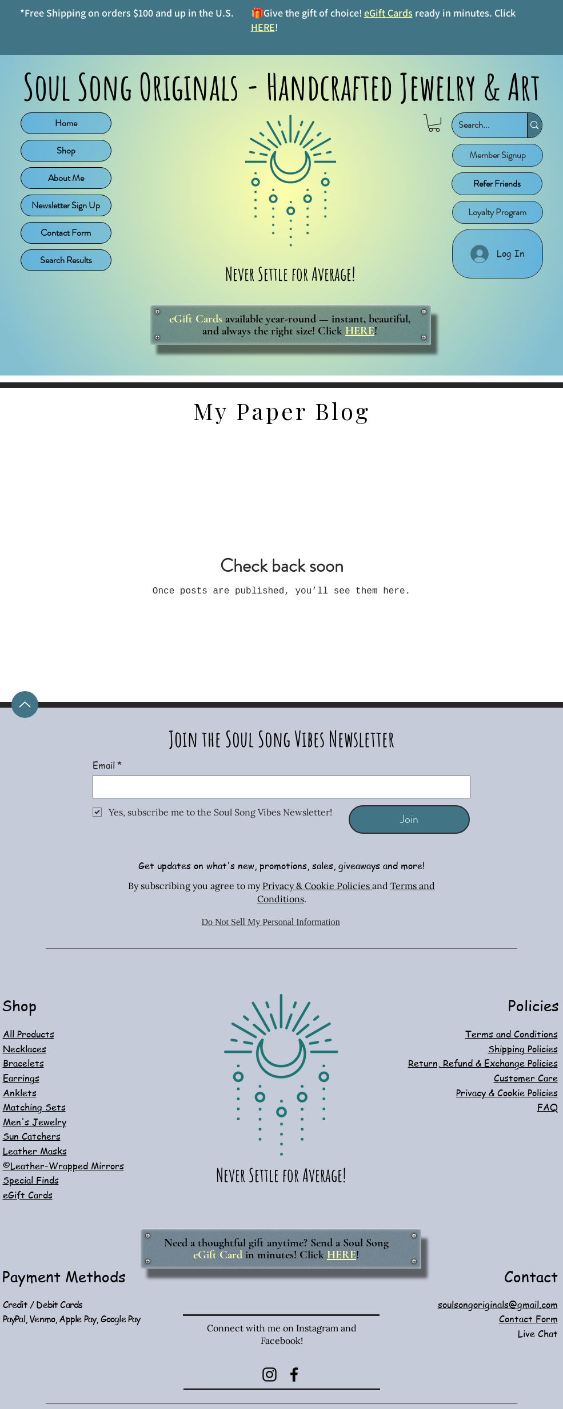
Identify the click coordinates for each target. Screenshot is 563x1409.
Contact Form (66, 232)
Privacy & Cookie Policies (317, 885)
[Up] (24, 704)
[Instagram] (269, 1374)
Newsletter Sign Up (65, 205)
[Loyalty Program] (497, 212)
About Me (66, 177)
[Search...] (481, 125)
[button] (434, 123)
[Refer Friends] (497, 183)
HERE (263, 27)
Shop (66, 150)
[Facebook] (294, 1374)
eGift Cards (388, 12)
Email (107, 765)
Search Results (66, 260)
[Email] (278, 787)
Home (66, 123)
